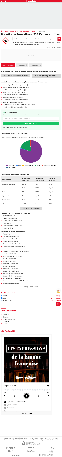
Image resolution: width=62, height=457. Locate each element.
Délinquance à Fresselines (11, 239)
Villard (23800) (7, 223)
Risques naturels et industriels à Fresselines (46, 76)
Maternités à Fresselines (10, 268)
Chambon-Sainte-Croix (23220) (12, 225)
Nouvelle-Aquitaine (24, 31)
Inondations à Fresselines (11, 241)
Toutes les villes (8, 228)
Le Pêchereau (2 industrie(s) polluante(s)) (15, 99)
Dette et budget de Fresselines (12, 256)
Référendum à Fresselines (11, 283)
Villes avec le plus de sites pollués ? (16, 75)
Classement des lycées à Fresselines (14, 246)
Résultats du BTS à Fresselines (12, 276)
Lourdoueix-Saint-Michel (46, 42)
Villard (58, 42)
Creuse (34, 31)
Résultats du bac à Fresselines (12, 271)
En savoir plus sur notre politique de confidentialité (15, 127)
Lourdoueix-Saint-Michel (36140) (12, 221)
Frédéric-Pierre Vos (9, 319)
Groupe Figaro (40, 440)
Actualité (7, 31)
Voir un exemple (56, 296)
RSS (49, 438)
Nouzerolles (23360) (9, 216)
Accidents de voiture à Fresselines (13, 249)
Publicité (31, 438)
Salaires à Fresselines (9, 254)
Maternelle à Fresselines (10, 264)
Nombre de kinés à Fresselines (12, 244)
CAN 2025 (6, 321)
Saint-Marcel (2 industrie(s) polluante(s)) (15, 107)
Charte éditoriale (24, 438)
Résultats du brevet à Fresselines (13, 273)
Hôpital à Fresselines (9, 266)
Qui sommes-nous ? (9, 438)
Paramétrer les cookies (21, 440)
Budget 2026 (7, 315)
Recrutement (54, 438)
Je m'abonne (29, 123)
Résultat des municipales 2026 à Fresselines (16, 281)
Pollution (14, 31)
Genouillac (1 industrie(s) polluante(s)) (14, 92)
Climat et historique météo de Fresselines (16, 251)
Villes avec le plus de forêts (31, 208)
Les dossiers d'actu (7, 300)
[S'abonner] (31, 304)
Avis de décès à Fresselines (11, 236)
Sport (3, 298)
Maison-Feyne (33, 42)
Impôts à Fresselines (9, 259)
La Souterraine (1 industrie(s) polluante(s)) (15, 95)
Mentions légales (32, 440)
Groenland (6, 317)
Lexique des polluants (31, 287)
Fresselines (6, 234)
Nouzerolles (23, 42)
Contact (36, 438)
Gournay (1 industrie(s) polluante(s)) (13, 97)
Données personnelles (9, 440)
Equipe (17, 438)
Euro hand (6, 324)
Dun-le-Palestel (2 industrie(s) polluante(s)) (16, 87)
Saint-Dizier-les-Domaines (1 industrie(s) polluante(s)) (19, 104)
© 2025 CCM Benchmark (51, 440)
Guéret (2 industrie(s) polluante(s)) (13, 102)
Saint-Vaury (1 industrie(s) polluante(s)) (14, 90)
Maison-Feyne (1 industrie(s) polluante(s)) (15, 85)
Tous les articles (43, 438)
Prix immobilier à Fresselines (12, 278)
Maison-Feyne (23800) (10, 218)
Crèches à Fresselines (9, 261)
